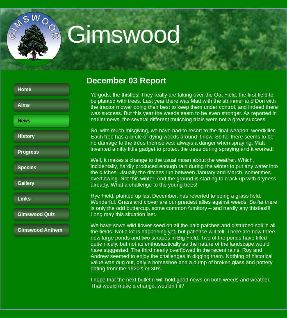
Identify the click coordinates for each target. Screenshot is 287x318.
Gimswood (123, 34)
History (26, 136)
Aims (24, 105)
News (24, 121)
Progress (28, 152)
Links (24, 199)
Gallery (26, 183)
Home (24, 89)
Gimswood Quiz (36, 214)
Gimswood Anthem (40, 230)
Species (27, 168)
